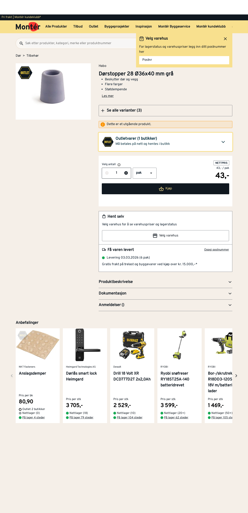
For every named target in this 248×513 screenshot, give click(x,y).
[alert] (165, 110)
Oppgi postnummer (216, 235)
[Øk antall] (126, 158)
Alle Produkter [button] (56, 12)
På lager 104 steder (129, 403)
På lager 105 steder (224, 403)
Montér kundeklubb (211, 12)
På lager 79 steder (81, 403)
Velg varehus (165, 221)
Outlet (93, 12)
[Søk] (20, 29)
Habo (102, 51)
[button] (165, 96)
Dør (18, 41)
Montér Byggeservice (174, 12)
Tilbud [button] (78, 12)
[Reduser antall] (107, 158)
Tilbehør (32, 41)
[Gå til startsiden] (28, 12)
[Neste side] (11, 361)
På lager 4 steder (33, 403)
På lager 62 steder (176, 403)
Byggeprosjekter (116, 12)
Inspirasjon (143, 12)
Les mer (108, 82)
